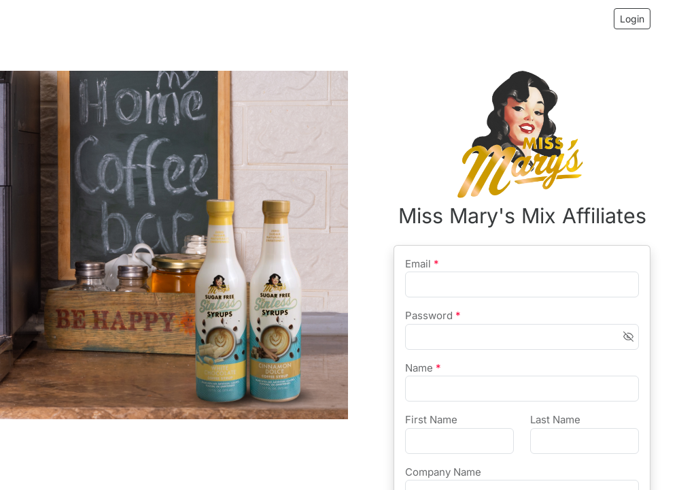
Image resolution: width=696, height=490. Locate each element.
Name (423, 367)
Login (632, 18)
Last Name (555, 419)
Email (422, 263)
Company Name (443, 472)
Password (433, 315)
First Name (431, 419)
